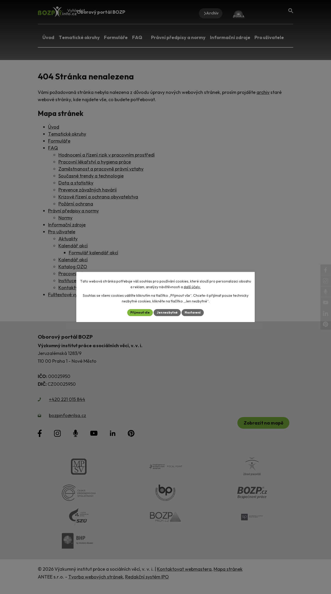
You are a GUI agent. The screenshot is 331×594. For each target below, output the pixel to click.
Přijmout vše (136, 312)
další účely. (192, 286)
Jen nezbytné (167, 312)
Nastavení (196, 312)
